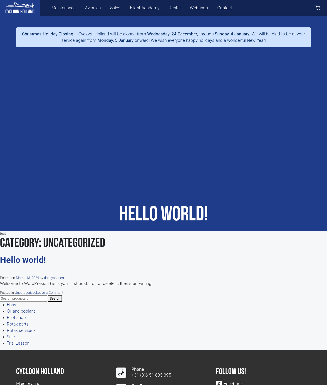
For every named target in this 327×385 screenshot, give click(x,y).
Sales (115, 7)
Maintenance (64, 7)
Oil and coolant (21, 311)
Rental (175, 7)
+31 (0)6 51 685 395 (151, 375)
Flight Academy (144, 7)
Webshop (199, 7)
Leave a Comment (49, 293)
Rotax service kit (22, 330)
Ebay (11, 304)
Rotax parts (18, 324)
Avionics (93, 7)
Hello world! (23, 260)
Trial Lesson (18, 343)
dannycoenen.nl (55, 278)
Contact (224, 7)
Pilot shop (16, 317)
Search (55, 298)
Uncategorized (25, 293)
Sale (11, 336)
